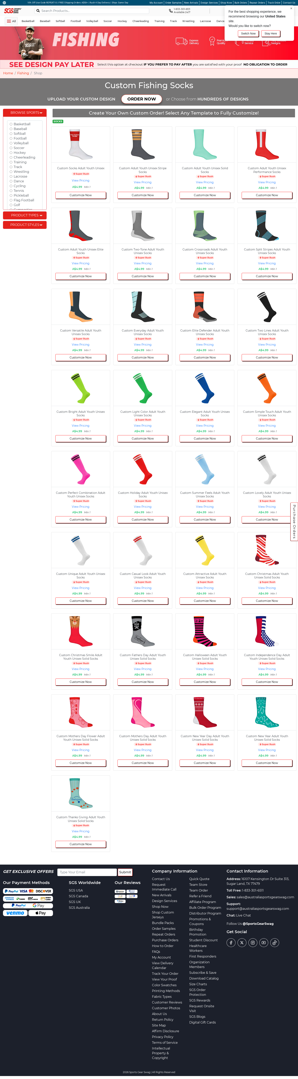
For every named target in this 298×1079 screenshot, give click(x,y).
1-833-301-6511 (253, 890)
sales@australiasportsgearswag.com (265, 897)
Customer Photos (166, 1008)
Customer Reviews (167, 1002)
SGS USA (76, 890)
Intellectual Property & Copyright (161, 1053)
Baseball (20, 129)
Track (18, 167)
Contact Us (289, 2)
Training (20, 162)
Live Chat (243, 915)
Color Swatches (164, 985)
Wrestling (21, 172)
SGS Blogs (197, 1017)
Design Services (209, 2)
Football (20, 138)
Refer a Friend (200, 896)
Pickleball (21, 195)
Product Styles (24, 225)
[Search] (38, 10)
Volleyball (21, 143)
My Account (156, 2)
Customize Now (81, 195)
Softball (20, 134)
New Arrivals (191, 2)
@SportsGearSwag (258, 924)
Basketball (22, 124)
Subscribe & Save (202, 973)
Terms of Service (165, 1043)
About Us (159, 1014)
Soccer (19, 148)
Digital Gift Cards (202, 1022)
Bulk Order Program (205, 908)
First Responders (202, 956)
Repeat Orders (257, 2)
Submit (125, 872)
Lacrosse (20, 176)
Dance (19, 181)
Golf (17, 205)
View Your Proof (164, 979)
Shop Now (226, 2)
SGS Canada (78, 896)
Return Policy (162, 1020)
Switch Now (248, 33)
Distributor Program (205, 913)
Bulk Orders (241, 2)
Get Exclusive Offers (28, 871)
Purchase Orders (294, 522)
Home (8, 73)
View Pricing (80, 180)
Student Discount (203, 940)
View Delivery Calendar (162, 965)
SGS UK (75, 902)
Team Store (198, 885)
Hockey (20, 153)
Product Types (24, 215)
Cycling (20, 186)
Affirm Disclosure (165, 1031)
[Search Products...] (91, 11)
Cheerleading (24, 157)
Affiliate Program (202, 902)
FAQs (156, 952)
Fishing (23, 73)
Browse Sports (25, 113)
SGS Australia (79, 908)
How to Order (162, 946)
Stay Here (270, 33)
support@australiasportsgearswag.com (258, 909)
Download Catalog (204, 978)
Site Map (159, 1025)
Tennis (19, 191)
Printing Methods (166, 991)
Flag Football (24, 200)
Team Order (198, 890)
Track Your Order (165, 974)
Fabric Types (162, 997)
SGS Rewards (199, 1000)
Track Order (274, 2)
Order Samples (173, 2)
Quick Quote (199, 879)
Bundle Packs (163, 923)
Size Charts (198, 984)
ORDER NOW (141, 99)
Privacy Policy (162, 1037)
